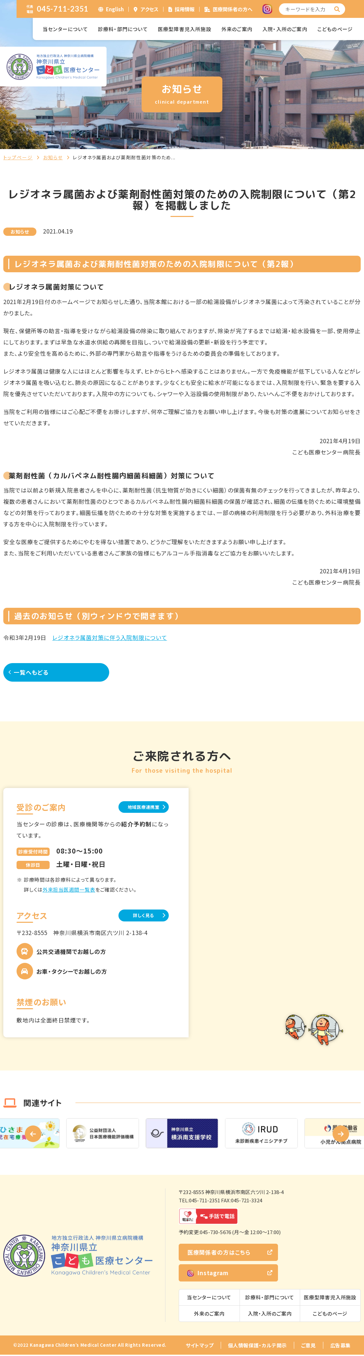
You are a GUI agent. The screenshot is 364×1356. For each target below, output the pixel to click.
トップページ (18, 157)
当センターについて (65, 29)
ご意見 (308, 1346)
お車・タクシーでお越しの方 (71, 972)
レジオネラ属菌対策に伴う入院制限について (109, 637)
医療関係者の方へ (232, 9)
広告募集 (340, 1346)
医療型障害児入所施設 (184, 29)
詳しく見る (136, 916)
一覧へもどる (36, 671)
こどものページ (335, 29)
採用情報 (185, 9)
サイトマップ (200, 1346)
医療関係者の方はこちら (218, 1253)
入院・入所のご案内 (284, 29)
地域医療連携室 (135, 807)
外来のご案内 (236, 29)
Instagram (208, 1274)
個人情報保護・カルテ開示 (257, 1346)
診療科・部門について (123, 29)
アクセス (150, 9)
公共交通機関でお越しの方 (71, 953)
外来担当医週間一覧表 (69, 890)
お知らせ (53, 157)
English (115, 9)
